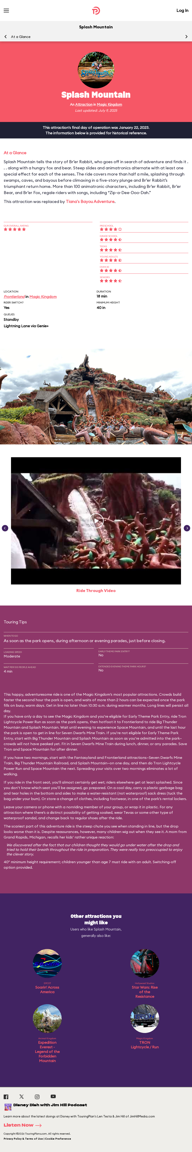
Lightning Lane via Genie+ (26, 326)
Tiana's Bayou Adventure (90, 201)
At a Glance (21, 37)
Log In (182, 10)
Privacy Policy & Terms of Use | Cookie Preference (37, 1138)
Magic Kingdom (109, 104)
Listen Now (24, 1125)
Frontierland (14, 296)
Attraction (83, 104)
